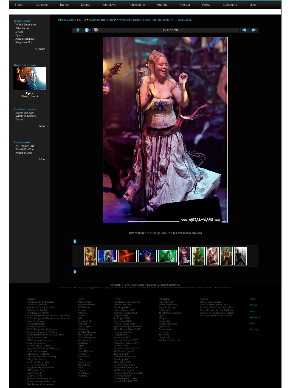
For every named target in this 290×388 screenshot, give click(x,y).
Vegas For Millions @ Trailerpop (43, 348)
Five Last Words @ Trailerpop (42, 356)
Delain (19, 31)
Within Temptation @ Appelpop (42, 329)
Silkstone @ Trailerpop (38, 353)
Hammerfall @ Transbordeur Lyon (217, 307)
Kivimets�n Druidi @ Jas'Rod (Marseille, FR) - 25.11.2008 (154, 19)
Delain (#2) (164, 321)
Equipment (230, 4)
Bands (64, 4)
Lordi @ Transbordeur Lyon (214, 304)
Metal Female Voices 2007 (127, 329)
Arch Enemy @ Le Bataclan (41, 384)
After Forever (22, 28)
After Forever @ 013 (37, 337)
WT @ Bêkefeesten (36, 359)
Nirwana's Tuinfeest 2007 (126, 342)
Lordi (80, 359)
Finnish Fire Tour (25, 149)
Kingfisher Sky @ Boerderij (41, 301)
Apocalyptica (84, 340)
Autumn (82, 310)
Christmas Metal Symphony (128, 301)
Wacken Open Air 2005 (125, 378)
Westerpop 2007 (122, 337)
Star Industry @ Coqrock (39, 345)
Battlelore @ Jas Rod (37, 310)
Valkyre (163, 318)
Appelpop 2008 (23, 152)
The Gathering (85, 334)
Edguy (81, 345)
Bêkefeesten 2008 (122, 321)
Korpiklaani (83, 373)
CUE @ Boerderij (35, 370)
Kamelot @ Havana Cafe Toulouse (217, 312)
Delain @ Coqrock (36, 342)
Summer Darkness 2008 (126, 312)
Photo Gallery (67, 19)
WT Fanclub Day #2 (124, 351)
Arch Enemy (84, 307)
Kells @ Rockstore (36, 323)
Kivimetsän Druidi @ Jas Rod (41, 307)
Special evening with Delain (128, 326)
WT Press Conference (170, 340)
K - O (82, 19)
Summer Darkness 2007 (126, 340)
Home (19, 4)
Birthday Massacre (87, 332)
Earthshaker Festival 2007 (127, 348)
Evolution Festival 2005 (126, 381)
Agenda (162, 4)
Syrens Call (164, 326)
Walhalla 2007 (121, 345)
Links (253, 4)
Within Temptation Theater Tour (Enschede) (48, 315)
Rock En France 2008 (124, 310)
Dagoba (81, 370)
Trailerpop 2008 (122, 318)
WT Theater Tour (24, 145)
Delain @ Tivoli (35, 375)
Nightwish (83, 329)
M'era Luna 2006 (122, 362)
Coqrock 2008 (121, 315)
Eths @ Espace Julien (210, 301)
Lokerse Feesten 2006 (125, 364)
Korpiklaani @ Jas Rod (38, 312)
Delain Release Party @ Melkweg (216, 310)
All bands (40, 48)
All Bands (83, 375)
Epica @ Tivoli (34, 373)
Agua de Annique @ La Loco (41, 381)
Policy (206, 4)
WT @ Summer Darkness (39, 340)
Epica (18, 35)
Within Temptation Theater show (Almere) (48, 318)
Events (85, 4)
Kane (80, 367)
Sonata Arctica (85, 362)
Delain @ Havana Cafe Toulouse (216, 315)
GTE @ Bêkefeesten (37, 364)
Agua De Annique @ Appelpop (42, 332)
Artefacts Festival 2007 (125, 356)
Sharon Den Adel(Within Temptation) (26, 114)
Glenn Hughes (85, 351)
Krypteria (82, 323)
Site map (253, 329)
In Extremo (83, 356)
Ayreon (81, 312)
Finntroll (82, 348)
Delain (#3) (164, 310)
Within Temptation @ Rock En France (45, 334)
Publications (136, 4)
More (42, 126)
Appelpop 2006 (121, 359)
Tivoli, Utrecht (30, 96)
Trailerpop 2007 (122, 353)
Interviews (109, 4)
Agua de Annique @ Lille (39, 378)
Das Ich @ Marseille (37, 304)
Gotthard (82, 353)
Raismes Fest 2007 (123, 332)
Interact (185, 4)
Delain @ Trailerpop (37, 351)
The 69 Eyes (84, 364)
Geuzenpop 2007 (122, 334)
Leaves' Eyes (84, 326)
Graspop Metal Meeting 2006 (128, 373)
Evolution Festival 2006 (126, 367)
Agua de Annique (25, 38)
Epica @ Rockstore (36, 321)
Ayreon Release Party (124, 323)
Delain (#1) (164, 337)
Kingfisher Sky (23, 42)
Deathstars (83, 342)
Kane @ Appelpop (36, 326)
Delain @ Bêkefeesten (38, 362)
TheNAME (164, 334)
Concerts (42, 4)
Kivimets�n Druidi (101, 19)
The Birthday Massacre (170, 312)
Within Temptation (25, 24)
